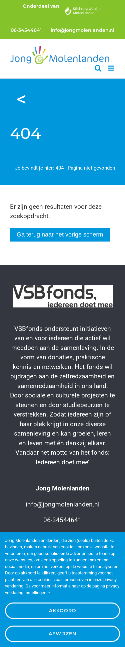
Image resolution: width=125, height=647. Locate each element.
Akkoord (62, 611)
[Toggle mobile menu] (111, 68)
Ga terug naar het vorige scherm (60, 234)
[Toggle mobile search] (98, 68)
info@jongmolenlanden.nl (63, 504)
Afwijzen (62, 634)
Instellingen (37, 592)
